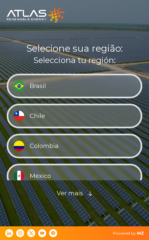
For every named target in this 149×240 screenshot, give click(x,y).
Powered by (128, 233)
